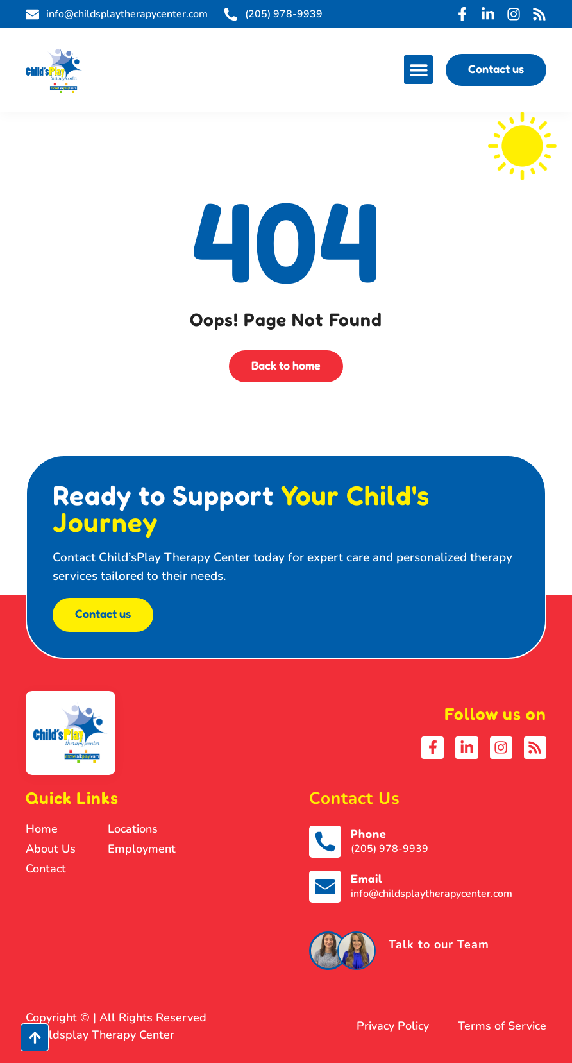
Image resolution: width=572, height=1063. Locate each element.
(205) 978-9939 (389, 849)
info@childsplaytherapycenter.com (431, 894)
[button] (418, 69)
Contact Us (354, 798)
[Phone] (325, 842)
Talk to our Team (439, 944)
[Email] (325, 887)
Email (366, 878)
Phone (369, 833)
